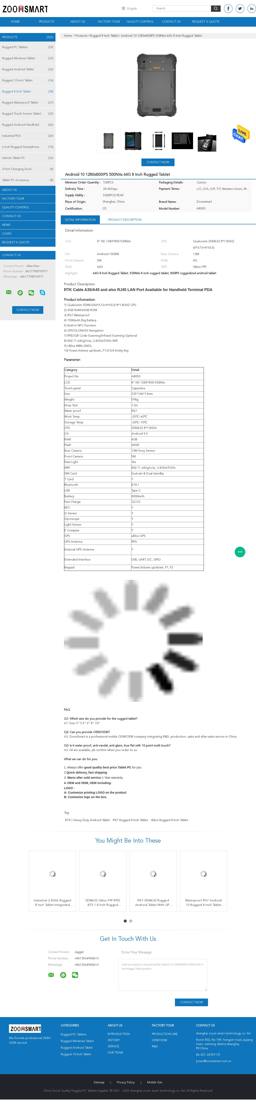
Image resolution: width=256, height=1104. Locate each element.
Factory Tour (109, 21)
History (114, 1040)
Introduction (119, 1034)
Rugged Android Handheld (27, 125)
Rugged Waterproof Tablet (27, 103)
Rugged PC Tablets (27, 47)
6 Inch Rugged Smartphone (27, 147)
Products (46, 21)
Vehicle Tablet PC (27, 158)
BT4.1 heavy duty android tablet (87, 820)
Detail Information (80, 219)
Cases (7, 233)
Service (113, 1046)
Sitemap (99, 1082)
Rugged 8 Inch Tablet (27, 91)
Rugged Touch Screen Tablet (27, 114)
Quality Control (140, 21)
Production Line (165, 1034)
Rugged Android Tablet (27, 69)
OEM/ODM (159, 1040)
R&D (155, 1046)
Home (15, 21)
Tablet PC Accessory (27, 180)
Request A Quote (206, 21)
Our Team (115, 1052)
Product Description (124, 219)
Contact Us (171, 21)
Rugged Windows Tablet (27, 58)
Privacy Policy (126, 1082)
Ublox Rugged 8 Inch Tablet (169, 820)
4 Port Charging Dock (27, 169)
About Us (77, 21)
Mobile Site (154, 1082)
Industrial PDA (27, 136)
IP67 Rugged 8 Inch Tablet (130, 820)
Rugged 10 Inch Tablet (27, 80)
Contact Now (158, 162)
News (6, 224)
